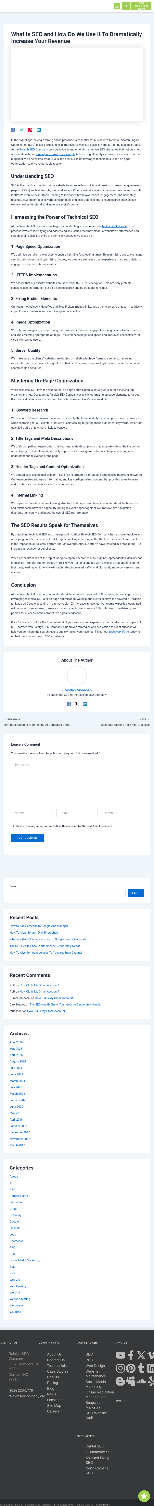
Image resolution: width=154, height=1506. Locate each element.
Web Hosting (18, 1286)
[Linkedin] (39, 130)
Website (15, 1293)
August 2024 (18, 1062)
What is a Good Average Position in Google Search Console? (48, 940)
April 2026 (16, 1043)
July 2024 (16, 1068)
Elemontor (16, 1203)
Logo (13, 1235)
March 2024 (17, 1081)
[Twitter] (22, 130)
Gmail (13, 1209)
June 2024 (16, 1075)
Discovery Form (119, 631)
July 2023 (16, 1088)
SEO (12, 1254)
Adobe (14, 1177)
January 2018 (18, 1126)
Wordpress (16, 1306)
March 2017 (17, 1146)
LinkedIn (15, 1228)
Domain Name (19, 1196)
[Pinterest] (30, 130)
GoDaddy (15, 1215)
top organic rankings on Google (55, 154)
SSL (12, 1267)
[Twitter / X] (77, 704)
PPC (12, 1248)
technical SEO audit (114, 226)
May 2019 (16, 1113)
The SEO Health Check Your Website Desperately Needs (45, 946)
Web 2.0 (15, 1280)
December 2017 (20, 1133)
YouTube (15, 1312)
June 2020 (16, 1107)
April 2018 (16, 1120)
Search (14, 886)
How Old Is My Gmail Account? (39, 985)
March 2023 (17, 1094)
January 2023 (18, 1101)
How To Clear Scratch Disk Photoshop (34, 933)
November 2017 (20, 1139)
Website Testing (20, 1299)
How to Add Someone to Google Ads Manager (39, 926)
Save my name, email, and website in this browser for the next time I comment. (64, 826)
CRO (12, 1190)
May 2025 (16, 1049)
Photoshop (17, 1241)
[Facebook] (13, 130)
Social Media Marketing (25, 1261)
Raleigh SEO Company (33, 149)
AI (11, 1183)
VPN (12, 1274)
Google (14, 1222)
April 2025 (16, 1055)
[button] (117, 6)
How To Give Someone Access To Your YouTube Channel (46, 953)
